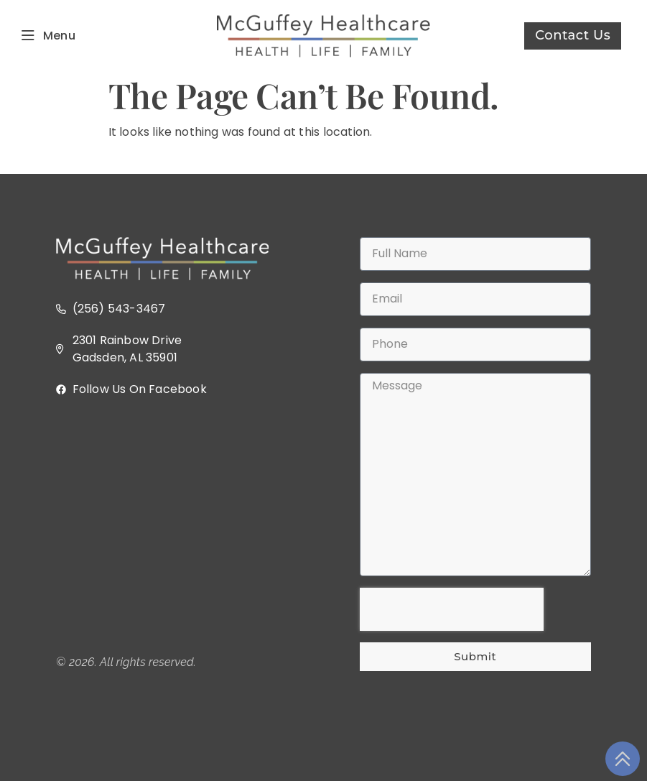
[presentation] (452, 609)
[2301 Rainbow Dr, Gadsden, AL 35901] (171, 526)
